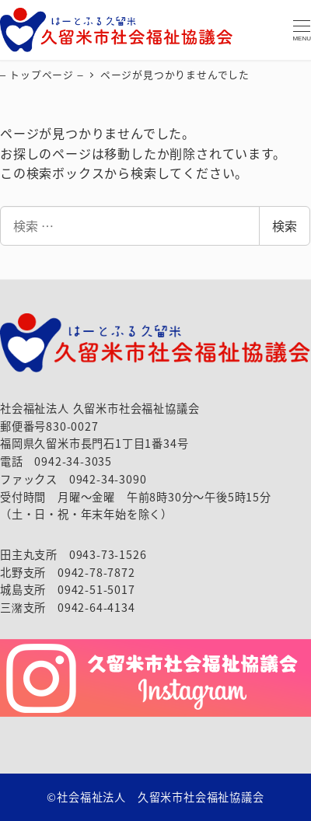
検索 (284, 225)
